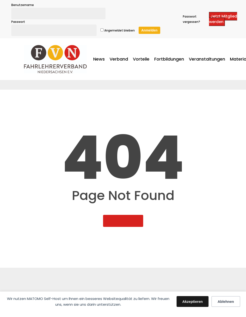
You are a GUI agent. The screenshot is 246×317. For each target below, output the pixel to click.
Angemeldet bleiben (117, 30)
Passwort (18, 22)
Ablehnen (226, 301)
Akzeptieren (192, 301)
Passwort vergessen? (191, 19)
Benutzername (22, 5)
